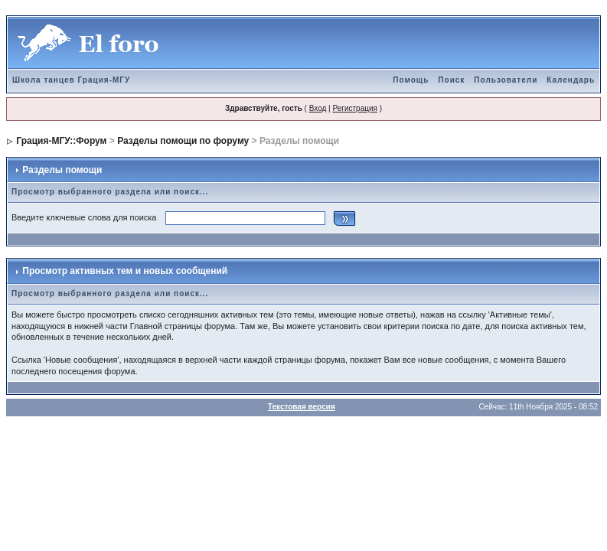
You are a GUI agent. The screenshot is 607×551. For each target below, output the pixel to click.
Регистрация (354, 108)
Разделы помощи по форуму (183, 140)
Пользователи (505, 80)
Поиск (451, 80)
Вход (318, 108)
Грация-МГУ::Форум (61, 140)
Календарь (571, 80)
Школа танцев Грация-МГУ (71, 80)
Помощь (411, 80)
